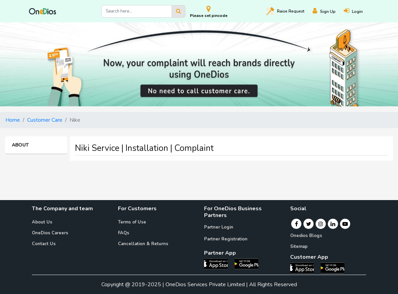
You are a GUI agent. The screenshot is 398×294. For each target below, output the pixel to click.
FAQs (123, 233)
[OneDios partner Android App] (246, 263)
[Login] (357, 11)
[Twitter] (308, 224)
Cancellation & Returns (143, 244)
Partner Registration (225, 239)
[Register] (328, 11)
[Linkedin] (333, 224)
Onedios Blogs (306, 236)
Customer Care (44, 120)
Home (12, 120)
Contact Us (44, 244)
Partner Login (218, 227)
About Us (42, 222)
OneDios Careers (50, 233)
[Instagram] (320, 224)
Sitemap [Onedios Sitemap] (298, 246)
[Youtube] (345, 224)
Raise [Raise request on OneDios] (285, 11)
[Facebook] (296, 224)
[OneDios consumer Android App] (332, 267)
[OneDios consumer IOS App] (304, 267)
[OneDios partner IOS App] (218, 263)
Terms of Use (132, 222)
